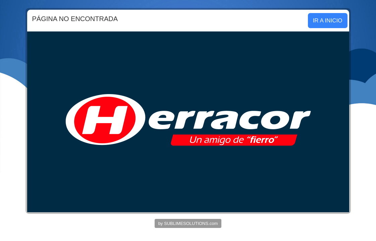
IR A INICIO (327, 20)
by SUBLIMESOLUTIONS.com (188, 223)
